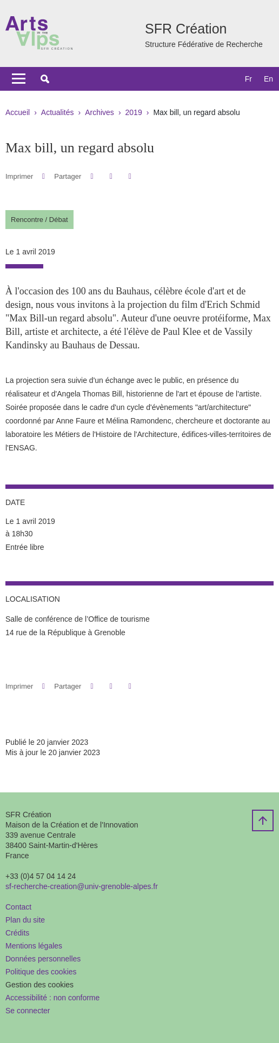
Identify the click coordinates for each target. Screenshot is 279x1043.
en (268, 79)
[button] (45, 79)
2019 (133, 112)
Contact (18, 907)
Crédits (17, 932)
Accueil (17, 112)
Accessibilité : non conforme (52, 997)
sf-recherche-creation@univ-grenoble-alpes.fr (81, 886)
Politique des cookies (41, 971)
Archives (99, 112)
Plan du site (25, 920)
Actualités (57, 112)
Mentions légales (33, 945)
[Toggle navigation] (18, 79)
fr (248, 79)
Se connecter (27, 1010)
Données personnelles (43, 958)
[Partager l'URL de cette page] (130, 176)
